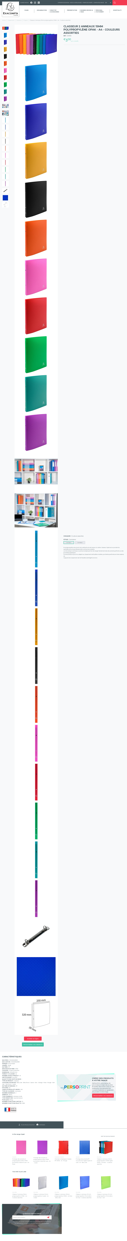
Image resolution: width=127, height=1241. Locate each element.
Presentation (72, 10)
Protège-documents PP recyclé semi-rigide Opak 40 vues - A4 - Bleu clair (84, 1160)
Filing (27, 10)
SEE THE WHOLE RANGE (108, 1136)
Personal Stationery (100, 11)
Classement (11, 20)
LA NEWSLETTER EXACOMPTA (32, 1213)
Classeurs (19, 20)
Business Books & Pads (86, 11)
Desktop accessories (54, 11)
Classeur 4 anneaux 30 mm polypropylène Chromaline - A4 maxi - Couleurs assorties (84, 1195)
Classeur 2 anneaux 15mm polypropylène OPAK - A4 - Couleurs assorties (20, 1195)
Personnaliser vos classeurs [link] (103, 1095)
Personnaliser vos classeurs (32, 1044)
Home (4, 20)
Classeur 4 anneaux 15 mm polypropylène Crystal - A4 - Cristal (41, 1195)
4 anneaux (79, 542)
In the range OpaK (18, 1134)
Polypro (25, 20)
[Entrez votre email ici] (32, 1217)
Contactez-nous (98, 2)
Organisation (42, 10)
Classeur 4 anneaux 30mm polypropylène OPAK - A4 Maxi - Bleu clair (63, 1195)
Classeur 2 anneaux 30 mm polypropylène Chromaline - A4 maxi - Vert (105, 1195)
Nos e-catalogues (76, 2)
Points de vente (88, 2)
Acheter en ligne (33, 1039)
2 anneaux (68, 542)
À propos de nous (63, 2)
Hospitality (117, 10)
